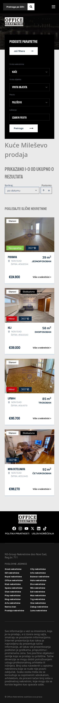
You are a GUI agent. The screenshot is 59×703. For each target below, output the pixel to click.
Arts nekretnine (12, 603)
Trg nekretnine (37, 599)
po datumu (13, 190)
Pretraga (23, 128)
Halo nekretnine (38, 580)
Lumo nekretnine (38, 610)
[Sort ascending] (43, 190)
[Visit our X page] (32, 528)
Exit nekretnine (37, 592)
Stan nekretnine (13, 592)
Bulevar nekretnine (39, 576)
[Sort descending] (49, 190)
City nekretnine (38, 569)
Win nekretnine (37, 588)
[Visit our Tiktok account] (45, 528)
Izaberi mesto (19, 117)
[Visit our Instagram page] (20, 528)
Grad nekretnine (13, 569)
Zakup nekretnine (39, 607)
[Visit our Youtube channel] (26, 528)
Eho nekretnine (37, 584)
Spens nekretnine (13, 588)
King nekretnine (12, 599)
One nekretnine (38, 603)
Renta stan (10, 607)
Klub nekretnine (13, 584)
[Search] (31, 6)
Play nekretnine (12, 595)
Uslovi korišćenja (43, 533)
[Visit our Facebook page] (14, 528)
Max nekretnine (38, 595)
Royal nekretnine (13, 576)
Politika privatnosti (17, 533)
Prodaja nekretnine (14, 610)
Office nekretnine (13, 580)
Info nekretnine (38, 573)
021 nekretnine (12, 573)
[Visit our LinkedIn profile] (39, 528)
